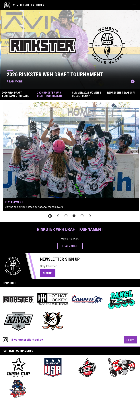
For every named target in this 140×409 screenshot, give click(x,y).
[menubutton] (134, 5)
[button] (66, 216)
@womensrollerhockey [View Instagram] (27, 339)
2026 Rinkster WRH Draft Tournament (57, 74)
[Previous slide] (58, 216)
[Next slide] (90, 216)
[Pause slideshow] (50, 216)
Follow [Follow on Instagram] (132, 339)
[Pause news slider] (132, 81)
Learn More (70, 246)
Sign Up (49, 273)
